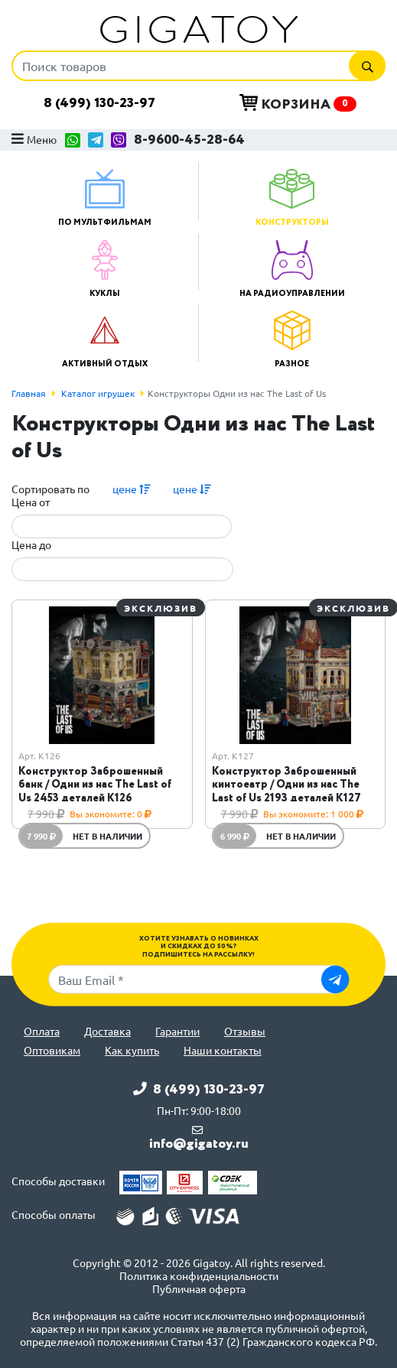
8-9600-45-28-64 (189, 140)
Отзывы (244, 1031)
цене (131, 489)
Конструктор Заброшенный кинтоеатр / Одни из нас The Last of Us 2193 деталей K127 (286, 784)
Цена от (30, 502)
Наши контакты (223, 1050)
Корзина (297, 104)
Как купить (132, 1050)
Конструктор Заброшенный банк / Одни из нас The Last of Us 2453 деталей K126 (94, 784)
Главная (28, 393)
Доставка (107, 1031)
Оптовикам (52, 1050)
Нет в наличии (107, 836)
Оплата (42, 1031)
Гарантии (177, 1031)
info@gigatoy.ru (199, 1144)
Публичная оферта (199, 1288)
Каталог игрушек (98, 393)
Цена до (31, 544)
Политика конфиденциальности (198, 1275)
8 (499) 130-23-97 (99, 103)
